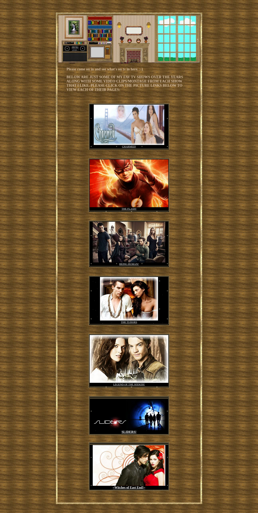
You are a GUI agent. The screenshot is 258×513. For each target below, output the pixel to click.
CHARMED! (129, 146)
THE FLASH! (129, 208)
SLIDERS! (129, 432)
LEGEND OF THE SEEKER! (129, 384)
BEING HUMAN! (129, 263)
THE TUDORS (129, 322)
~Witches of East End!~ (129, 487)
